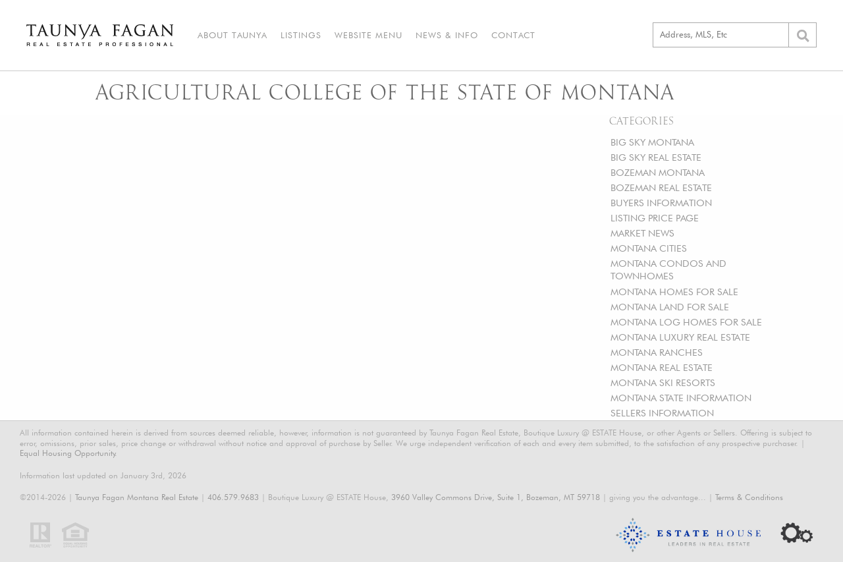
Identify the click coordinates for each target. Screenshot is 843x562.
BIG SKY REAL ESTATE (656, 157)
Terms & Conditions (749, 497)
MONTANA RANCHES (657, 352)
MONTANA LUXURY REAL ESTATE (680, 337)
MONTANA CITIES (649, 248)
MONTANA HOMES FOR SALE (674, 291)
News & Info (447, 35)
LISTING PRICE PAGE (655, 217)
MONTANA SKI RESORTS (663, 382)
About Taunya (232, 35)
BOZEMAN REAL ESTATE (661, 187)
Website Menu (368, 35)
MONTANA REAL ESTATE (662, 367)
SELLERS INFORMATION (662, 412)
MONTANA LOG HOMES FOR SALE (686, 321)
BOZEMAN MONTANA (658, 172)
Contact (513, 35)
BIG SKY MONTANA (652, 142)
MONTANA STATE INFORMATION (681, 397)
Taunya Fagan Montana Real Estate (136, 497)
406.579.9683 (233, 497)
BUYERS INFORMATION (661, 202)
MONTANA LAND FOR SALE (670, 306)
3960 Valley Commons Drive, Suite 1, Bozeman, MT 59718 (495, 497)
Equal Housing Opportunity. (68, 453)
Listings (301, 35)
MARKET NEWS (642, 233)
